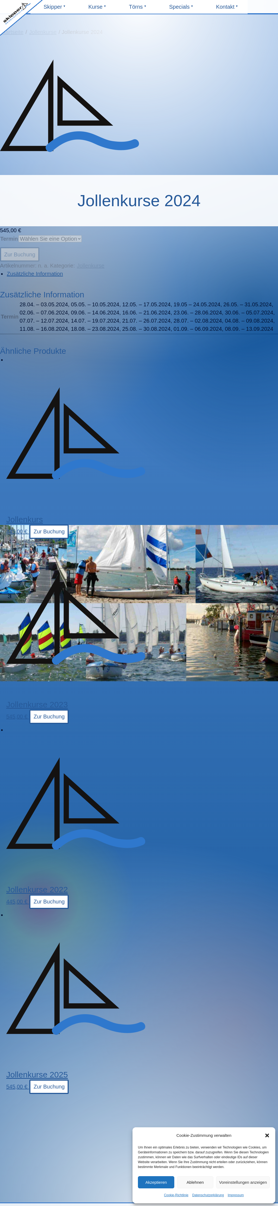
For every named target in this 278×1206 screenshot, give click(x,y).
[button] (267, 1135)
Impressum (236, 1195)
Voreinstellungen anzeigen (243, 1182)
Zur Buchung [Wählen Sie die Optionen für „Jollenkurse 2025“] (49, 1087)
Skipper (55, 9)
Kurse (99, 9)
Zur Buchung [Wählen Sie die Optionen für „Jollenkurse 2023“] (49, 717)
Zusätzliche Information (35, 274)
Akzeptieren (156, 1182)
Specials (180, 9)
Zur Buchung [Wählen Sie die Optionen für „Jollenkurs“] (49, 531)
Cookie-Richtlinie (176, 1195)
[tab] (142, 274)
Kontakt (227, 9)
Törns (140, 9)
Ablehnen (195, 1182)
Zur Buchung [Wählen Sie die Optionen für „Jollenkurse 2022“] (49, 902)
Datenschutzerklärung (208, 1195)
